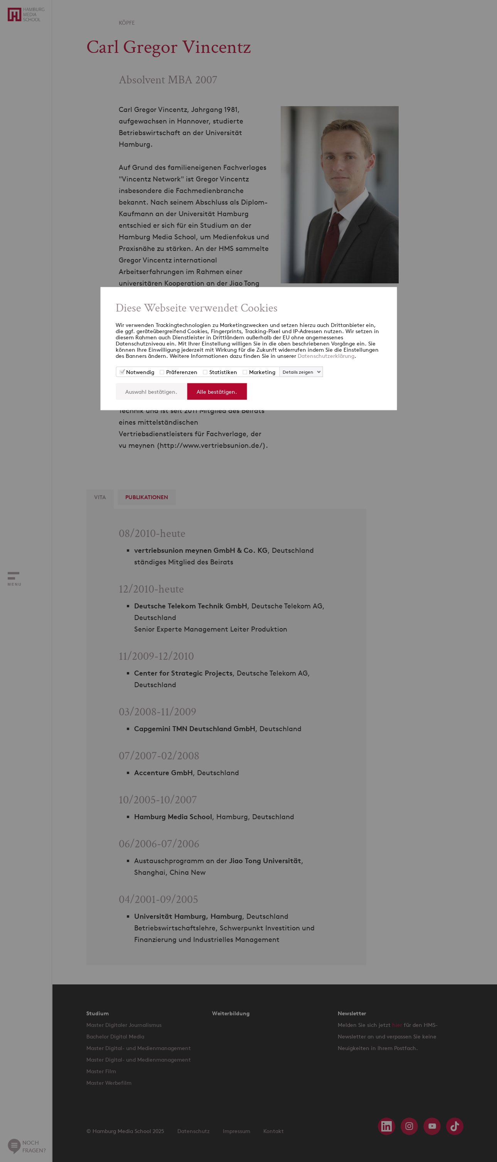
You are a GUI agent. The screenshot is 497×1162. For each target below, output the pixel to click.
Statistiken (223, 372)
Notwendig (140, 372)
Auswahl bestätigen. (151, 391)
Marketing (262, 372)
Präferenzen (181, 372)
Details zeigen (298, 372)
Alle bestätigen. (217, 391)
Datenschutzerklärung (326, 355)
